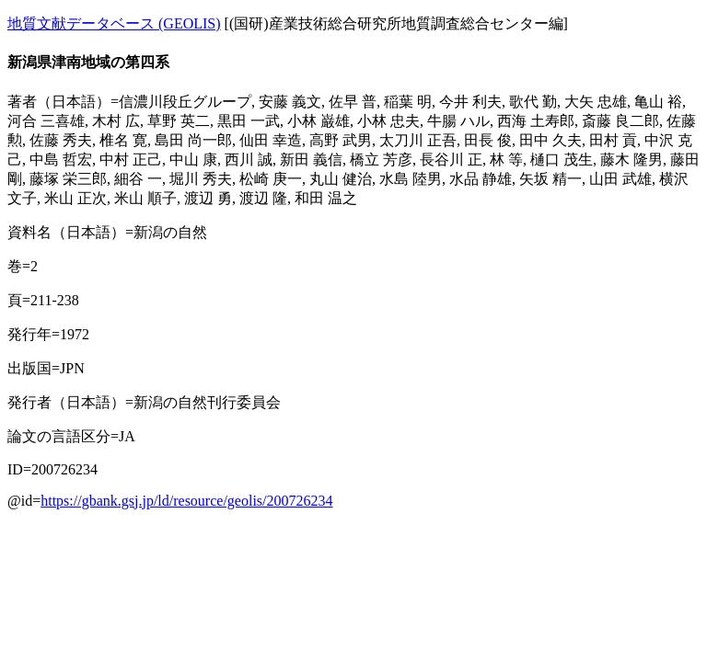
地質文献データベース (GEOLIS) (114, 23)
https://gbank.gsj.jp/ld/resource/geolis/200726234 (186, 500)
